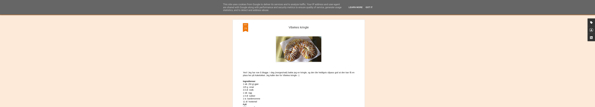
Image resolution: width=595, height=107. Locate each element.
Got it (369, 7)
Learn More (356, 7)
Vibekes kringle (299, 19)
